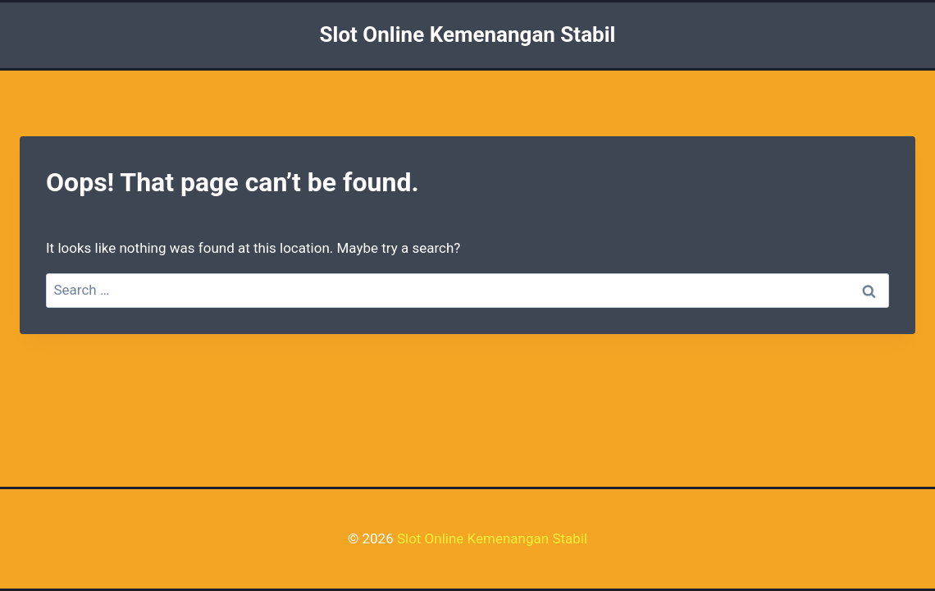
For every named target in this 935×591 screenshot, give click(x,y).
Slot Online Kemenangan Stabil (492, 538)
